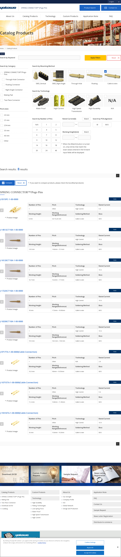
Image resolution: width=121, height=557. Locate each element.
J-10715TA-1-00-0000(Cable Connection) (19, 382)
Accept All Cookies (90, 553)
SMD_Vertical (41, 83)
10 (46, 140)
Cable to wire (112, 83)
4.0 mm (6, 136)
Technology (50, 16)
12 (56, 140)
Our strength (67, 497)
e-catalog (5, 509)
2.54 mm (7, 125)
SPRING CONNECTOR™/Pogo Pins (15, 73)
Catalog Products (30, 16)
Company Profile (68, 500)
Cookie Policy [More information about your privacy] (42, 543)
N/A (112, 108)
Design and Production (70, 509)
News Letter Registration (99, 474)
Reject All (90, 547)
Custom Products (70, 16)
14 (37, 145)
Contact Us (113, 8)
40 (56, 150)
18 (56, 145)
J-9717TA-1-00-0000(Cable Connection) (18, 352)
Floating (94, 83)
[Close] (118, 547)
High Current (59, 108)
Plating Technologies (39, 506)
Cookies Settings (90, 542)
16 (46, 145)
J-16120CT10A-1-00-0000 (11, 260)
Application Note (90, 16)
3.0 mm (6, 130)
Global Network (68, 506)
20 (37, 150)
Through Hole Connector (15, 79)
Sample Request (71, 474)
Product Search (90, 8)
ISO (64, 503)
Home (2, 48)
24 (46, 150)
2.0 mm (6, 115)
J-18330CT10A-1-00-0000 (11, 321)
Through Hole (76, 83)
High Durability (94, 108)
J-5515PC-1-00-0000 (9, 199)
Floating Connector (13, 85)
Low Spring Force (38, 509)
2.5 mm (6, 120)
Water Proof (41, 108)
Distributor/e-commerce (103, 522)
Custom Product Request (40, 474)
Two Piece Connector (12, 100)
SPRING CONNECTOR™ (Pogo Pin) (13, 497)
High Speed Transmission (76, 109)
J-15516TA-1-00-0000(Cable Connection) (19, 413)
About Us (10, 16)
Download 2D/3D (9, 474)
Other (6, 141)
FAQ (111, 16)
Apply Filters (95, 58)
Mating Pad (8, 95)
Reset (114, 58)
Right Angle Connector (14, 90)
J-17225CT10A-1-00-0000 (11, 290)
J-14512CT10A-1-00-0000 (11, 229)
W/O (107, 125)
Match (86, 119)
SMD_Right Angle (58, 83)
